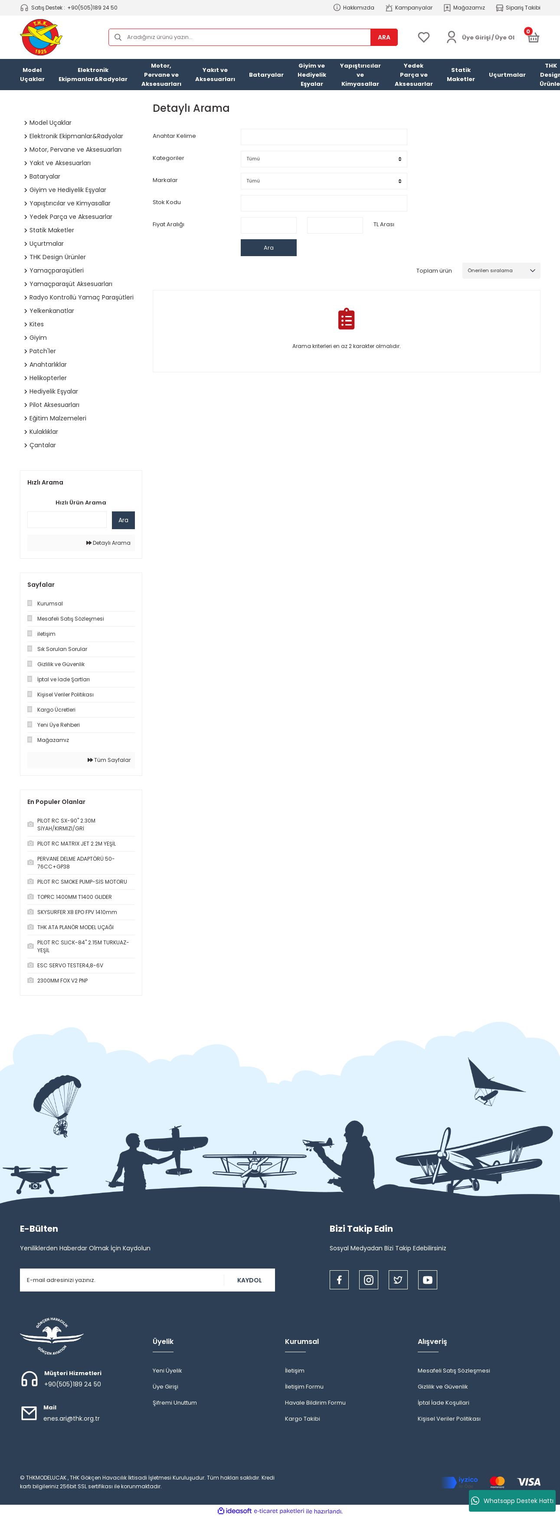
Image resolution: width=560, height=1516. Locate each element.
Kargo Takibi (302, 1419)
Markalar (165, 180)
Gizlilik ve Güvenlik (443, 1387)
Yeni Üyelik (167, 1370)
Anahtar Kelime (174, 136)
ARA (384, 37)
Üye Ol (504, 37)
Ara (123, 520)
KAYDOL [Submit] (249, 1280)
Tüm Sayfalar (109, 760)
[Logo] (41, 37)
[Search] (253, 37)
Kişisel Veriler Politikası (449, 1419)
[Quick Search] (67, 519)
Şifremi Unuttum (175, 1403)
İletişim (295, 1370)
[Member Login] (451, 37)
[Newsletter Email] (147, 1280)
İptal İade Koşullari (443, 1403)
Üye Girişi (165, 1387)
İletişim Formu (304, 1387)
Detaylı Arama (108, 543)
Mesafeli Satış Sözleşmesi (454, 1370)
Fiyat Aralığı (168, 224)
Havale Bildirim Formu (315, 1403)
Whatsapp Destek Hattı (512, 1501)
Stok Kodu (167, 202)
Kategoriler (168, 158)
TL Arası (383, 224)
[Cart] (533, 37)
